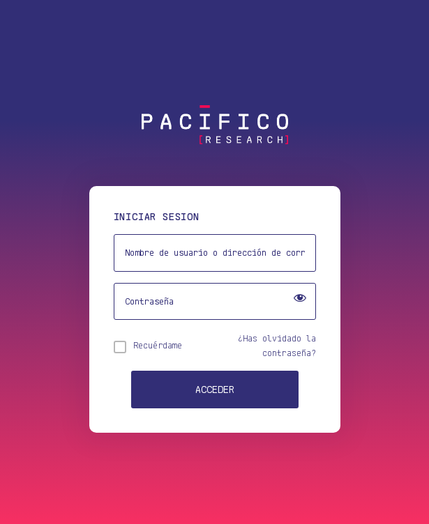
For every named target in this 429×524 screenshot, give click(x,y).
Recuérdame (157, 344)
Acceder (214, 389)
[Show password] (300, 299)
